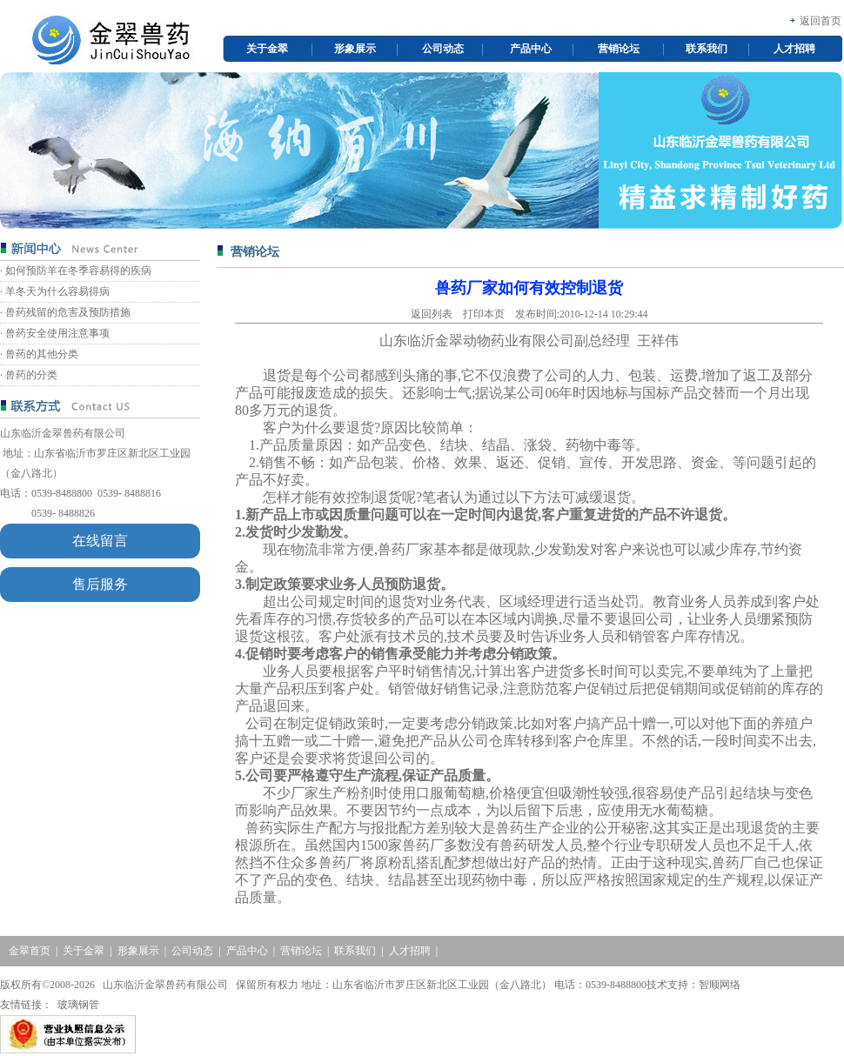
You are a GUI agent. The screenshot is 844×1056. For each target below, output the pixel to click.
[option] (421, 150)
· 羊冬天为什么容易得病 (55, 291)
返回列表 (431, 314)
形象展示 (355, 49)
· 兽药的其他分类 (39, 354)
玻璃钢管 (78, 1005)
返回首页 (820, 21)
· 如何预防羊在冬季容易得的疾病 (75, 270)
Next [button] (833, 150)
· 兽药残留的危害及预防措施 (65, 312)
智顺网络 (719, 985)
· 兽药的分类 (28, 375)
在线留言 (100, 540)
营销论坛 (619, 49)
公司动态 (443, 49)
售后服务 (100, 584)
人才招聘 (794, 49)
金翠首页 (29, 951)
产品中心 (531, 49)
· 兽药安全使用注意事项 (55, 333)
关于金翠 (267, 49)
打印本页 (484, 314)
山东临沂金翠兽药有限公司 (62, 433)
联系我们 (706, 49)
